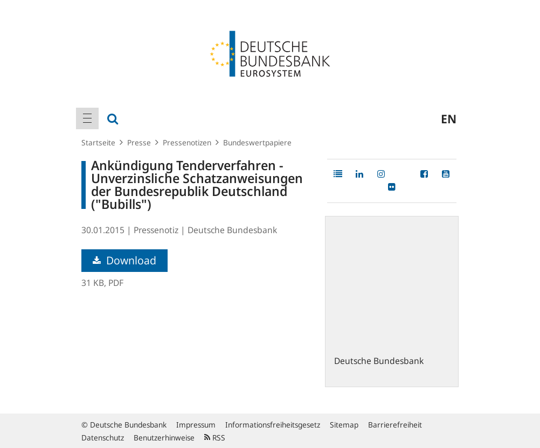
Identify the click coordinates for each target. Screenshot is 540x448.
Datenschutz (102, 437)
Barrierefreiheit (395, 424)
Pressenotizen (187, 142)
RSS (214, 437)
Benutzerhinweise (164, 437)
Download (124, 260)
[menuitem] (87, 118)
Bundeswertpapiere (257, 142)
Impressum (196, 424)
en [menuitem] (448, 118)
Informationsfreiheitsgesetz (272, 424)
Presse (139, 142)
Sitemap (344, 424)
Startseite (98, 142)
